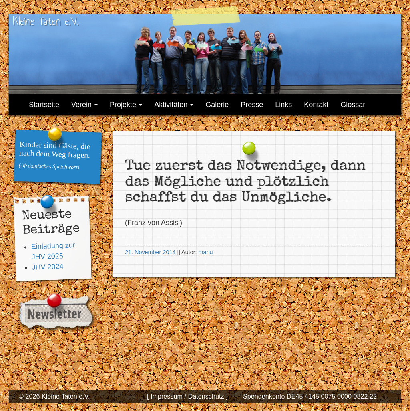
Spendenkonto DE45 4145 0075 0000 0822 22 (310, 396)
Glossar (352, 105)
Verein (84, 105)
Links (283, 105)
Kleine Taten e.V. (45, 21)
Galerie (217, 105)
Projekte (126, 105)
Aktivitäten (173, 105)
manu (205, 252)
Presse (252, 105)
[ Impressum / (166, 396)
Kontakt (316, 105)
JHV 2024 (48, 266)
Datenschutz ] (206, 396)
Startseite (44, 105)
